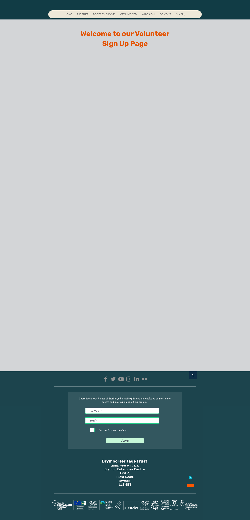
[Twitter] (113, 379)
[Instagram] (128, 379)
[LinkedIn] (136, 379)
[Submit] (125, 440)
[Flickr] (144, 379)
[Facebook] (105, 379)
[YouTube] (121, 379)
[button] (128, 14)
